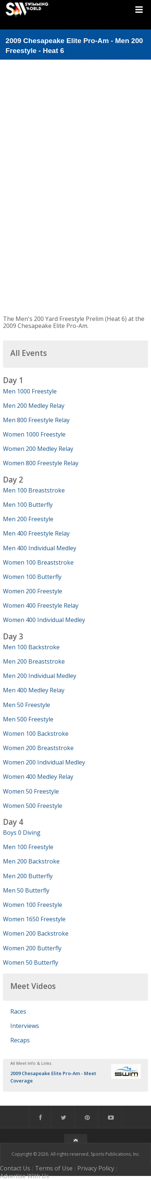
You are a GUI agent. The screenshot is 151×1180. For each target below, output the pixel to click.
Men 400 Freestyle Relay (36, 533)
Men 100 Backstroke (31, 647)
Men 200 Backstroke (31, 861)
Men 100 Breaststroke (34, 490)
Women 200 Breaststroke (38, 748)
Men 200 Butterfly (28, 876)
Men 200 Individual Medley (39, 676)
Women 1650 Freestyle (34, 919)
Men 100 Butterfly (28, 505)
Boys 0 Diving (22, 833)
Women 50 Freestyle (31, 791)
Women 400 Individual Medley (44, 620)
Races (18, 1011)
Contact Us (15, 1168)
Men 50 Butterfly (26, 890)
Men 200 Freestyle (28, 519)
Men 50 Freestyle (26, 705)
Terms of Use (54, 1168)
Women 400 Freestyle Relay (40, 605)
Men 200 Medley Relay (33, 406)
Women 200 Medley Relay (38, 449)
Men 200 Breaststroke (34, 661)
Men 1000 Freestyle (30, 391)
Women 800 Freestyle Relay (40, 463)
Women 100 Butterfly (32, 577)
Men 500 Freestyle (28, 719)
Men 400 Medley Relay (33, 690)
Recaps (20, 1040)
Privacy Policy (95, 1168)
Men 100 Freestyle (28, 847)
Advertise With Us (24, 1176)
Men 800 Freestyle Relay (36, 420)
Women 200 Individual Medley (44, 762)
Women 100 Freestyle (32, 905)
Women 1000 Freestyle (34, 434)
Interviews (24, 1026)
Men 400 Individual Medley (39, 548)
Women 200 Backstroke (36, 933)
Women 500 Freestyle (32, 806)
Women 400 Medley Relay (38, 777)
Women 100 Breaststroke (38, 562)
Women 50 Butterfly (30, 962)
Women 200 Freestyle (32, 591)
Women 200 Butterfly (32, 948)
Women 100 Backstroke (36, 733)
